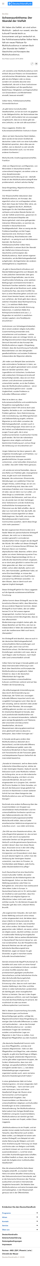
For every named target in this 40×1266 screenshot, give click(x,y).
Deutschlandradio (10, 1234)
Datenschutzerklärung (11, 1238)
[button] (3, 4)
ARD (12, 1250)
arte (30, 1250)
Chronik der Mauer (10, 1254)
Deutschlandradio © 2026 (13, 1257)
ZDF (17, 1250)
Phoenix (23, 1250)
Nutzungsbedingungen (12, 1241)
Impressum (7, 1244)
